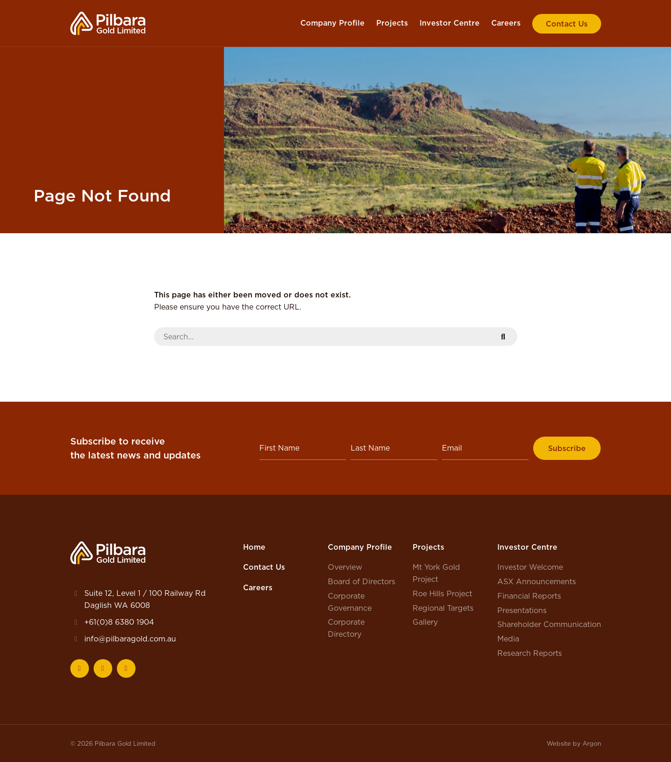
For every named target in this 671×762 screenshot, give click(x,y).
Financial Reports (529, 596)
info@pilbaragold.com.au (130, 639)
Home (254, 547)
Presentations (522, 610)
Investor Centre (450, 23)
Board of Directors (361, 581)
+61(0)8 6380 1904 (119, 622)
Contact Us (567, 24)
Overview (345, 567)
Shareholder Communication (549, 624)
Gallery (425, 622)
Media (508, 639)
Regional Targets (443, 608)
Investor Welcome (530, 567)
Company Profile (332, 23)
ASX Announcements (536, 581)
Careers (506, 23)
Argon (592, 743)
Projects (392, 23)
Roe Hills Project (442, 593)
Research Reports (529, 653)
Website (559, 743)
